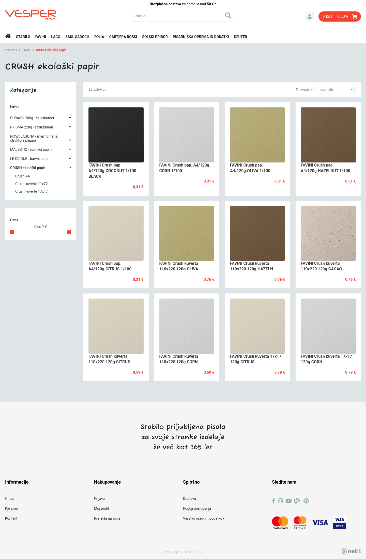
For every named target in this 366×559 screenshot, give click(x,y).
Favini (40, 37)
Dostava (189, 499)
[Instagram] (280, 501)
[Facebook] (274, 501)
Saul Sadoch (77, 37)
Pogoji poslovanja (197, 508)
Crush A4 (22, 176)
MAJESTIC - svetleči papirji (31, 149)
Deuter (240, 37)
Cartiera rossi (123, 37)
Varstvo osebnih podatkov (203, 518)
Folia (99, 37)
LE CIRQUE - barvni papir (29, 159)
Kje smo (11, 508)
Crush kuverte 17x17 (31, 191)
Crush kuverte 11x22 (31, 184)
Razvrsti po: (305, 90)
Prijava (309, 16)
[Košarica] (339, 16)
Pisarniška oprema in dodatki (201, 37)
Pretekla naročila (107, 518)
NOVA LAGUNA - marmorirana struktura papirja (33, 138)
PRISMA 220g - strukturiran (31, 127)
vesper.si (11, 50)
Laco (55, 37)
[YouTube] (288, 501)
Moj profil (101, 508)
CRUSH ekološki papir (51, 50)
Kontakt (11, 518)
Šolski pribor (155, 37)
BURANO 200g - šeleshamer (32, 118)
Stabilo (23, 37)
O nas (9, 499)
